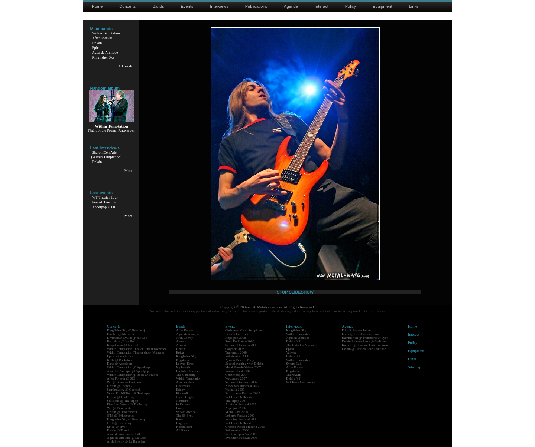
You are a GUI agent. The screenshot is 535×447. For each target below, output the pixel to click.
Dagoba (181, 423)
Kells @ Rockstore (119, 360)
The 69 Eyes (184, 415)
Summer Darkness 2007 (241, 382)
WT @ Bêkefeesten (120, 408)
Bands (158, 6)
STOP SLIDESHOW (295, 292)
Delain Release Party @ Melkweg (364, 341)
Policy (350, 6)
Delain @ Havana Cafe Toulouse (364, 349)
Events (187, 6)
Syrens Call (294, 363)
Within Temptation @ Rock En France (132, 375)
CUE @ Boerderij (119, 423)
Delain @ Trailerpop (120, 397)
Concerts (127, 6)
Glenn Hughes (185, 397)
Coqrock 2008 (234, 349)
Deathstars (183, 386)
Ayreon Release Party (239, 360)
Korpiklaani (184, 426)
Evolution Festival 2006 (241, 419)
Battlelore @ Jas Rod (121, 341)
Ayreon (181, 345)
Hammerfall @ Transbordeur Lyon (365, 338)
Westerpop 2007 (236, 378)
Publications (256, 6)
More (128, 171)
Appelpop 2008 (103, 207)
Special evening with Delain (244, 363)
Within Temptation (106, 33)
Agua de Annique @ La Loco (126, 438)
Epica (96, 48)
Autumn (181, 341)
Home (97, 6)
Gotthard (182, 401)
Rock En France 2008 (239, 341)
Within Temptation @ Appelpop (128, 367)
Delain (97, 43)
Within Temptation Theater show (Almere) (135, 352)
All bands (125, 66)
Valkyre (291, 352)
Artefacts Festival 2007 (240, 404)
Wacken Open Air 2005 (241, 434)
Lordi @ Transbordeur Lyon (361, 334)
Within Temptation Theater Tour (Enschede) (136, 349)
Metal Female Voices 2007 (243, 367)
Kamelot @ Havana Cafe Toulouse (365, 345)
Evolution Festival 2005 (241, 438)
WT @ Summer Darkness (124, 382)
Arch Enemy (184, 338)
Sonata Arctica (186, 412)
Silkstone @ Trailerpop (122, 401)
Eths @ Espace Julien (356, 330)
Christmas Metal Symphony (244, 330)
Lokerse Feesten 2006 (239, 415)
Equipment (382, 6)
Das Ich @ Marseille (121, 334)
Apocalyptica (185, 382)
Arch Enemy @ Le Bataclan (126, 441)
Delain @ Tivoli (118, 430)
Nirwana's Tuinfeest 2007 (242, 386)
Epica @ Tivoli (117, 426)
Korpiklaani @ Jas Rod (122, 345)
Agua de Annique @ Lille (124, 434)
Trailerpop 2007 (236, 401)
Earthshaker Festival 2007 (242, 393)
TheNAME (293, 375)
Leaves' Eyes (185, 363)
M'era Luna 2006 (236, 412)
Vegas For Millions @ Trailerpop (129, 393)
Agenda (291, 6)
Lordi (180, 408)
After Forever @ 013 (121, 378)
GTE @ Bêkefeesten (120, 415)
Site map (414, 367)
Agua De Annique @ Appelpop (128, 371)
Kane (179, 419)
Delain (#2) (293, 356)
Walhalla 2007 (234, 389)
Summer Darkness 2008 (241, 345)
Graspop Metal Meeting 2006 (245, 426)
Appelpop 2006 (235, 408)
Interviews (219, 6)
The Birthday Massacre (301, 345)
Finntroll (182, 393)
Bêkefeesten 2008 (237, 356)
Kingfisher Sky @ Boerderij (126, 330)
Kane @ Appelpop (119, 363)
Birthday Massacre (188, 371)
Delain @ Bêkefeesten (122, 412)
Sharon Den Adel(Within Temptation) (106, 154)
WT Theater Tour (105, 197)
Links (414, 6)
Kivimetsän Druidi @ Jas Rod (127, 338)
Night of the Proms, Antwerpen (111, 130)
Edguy (180, 389)
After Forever (102, 38)
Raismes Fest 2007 (237, 371)
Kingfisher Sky (103, 57)
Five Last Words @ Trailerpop (127, 404)
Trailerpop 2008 (236, 352)
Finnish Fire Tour (105, 202)
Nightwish (183, 367)
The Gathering (185, 375)
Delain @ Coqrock (119, 386)
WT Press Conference (300, 382)
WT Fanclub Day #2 (239, 397)
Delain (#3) (293, 341)
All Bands (182, 430)
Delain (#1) (293, 378)
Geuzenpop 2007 (236, 375)
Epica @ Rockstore (120, 356)
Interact (321, 6)
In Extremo (183, 404)
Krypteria (182, 360)
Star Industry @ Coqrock (124, 389)
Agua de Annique (105, 52)
